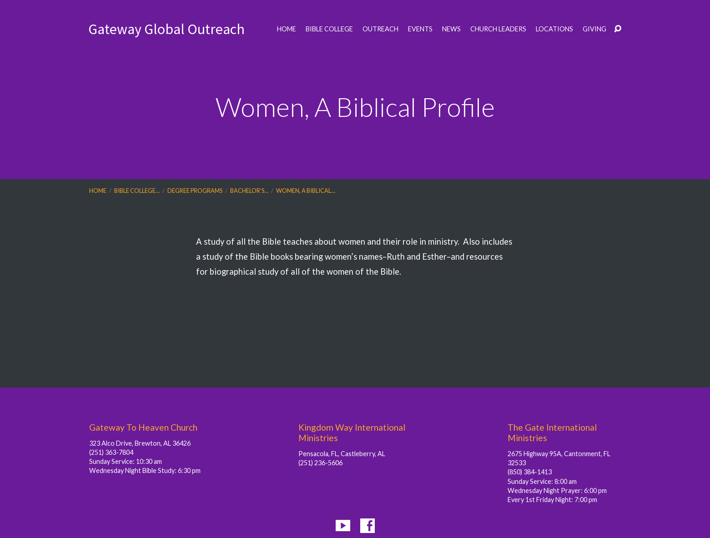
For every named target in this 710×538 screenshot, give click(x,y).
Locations (554, 29)
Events (420, 29)
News (451, 29)
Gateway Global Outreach (166, 29)
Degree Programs (194, 190)
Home (286, 29)
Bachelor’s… (249, 190)
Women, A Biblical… (305, 190)
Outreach (380, 29)
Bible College (329, 29)
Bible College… (137, 190)
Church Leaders (498, 29)
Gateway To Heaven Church (143, 427)
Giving (594, 29)
